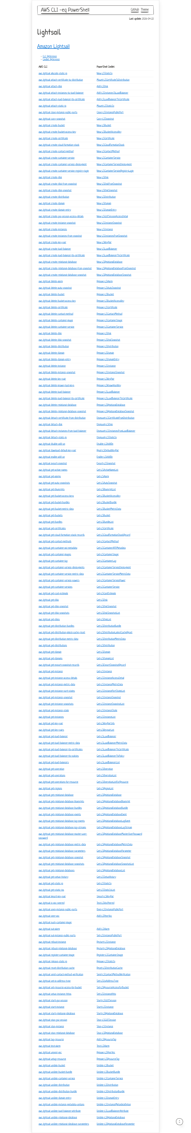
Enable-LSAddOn (105, 457)
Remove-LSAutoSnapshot (109, 288)
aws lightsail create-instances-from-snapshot (60, 236)
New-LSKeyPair (104, 242)
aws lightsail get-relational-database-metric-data (62, 844)
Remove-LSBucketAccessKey (110, 301)
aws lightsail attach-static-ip (52, 106)
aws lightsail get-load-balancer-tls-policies (59, 756)
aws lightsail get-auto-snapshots (54, 483)
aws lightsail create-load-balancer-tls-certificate (62, 255)
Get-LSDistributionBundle (109, 626)
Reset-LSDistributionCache (110, 968)
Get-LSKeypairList (105, 730)
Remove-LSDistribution (107, 346)
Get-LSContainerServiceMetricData (113, 574)
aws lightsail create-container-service (57, 158)
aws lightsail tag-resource (51, 1039)
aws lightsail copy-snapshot (52, 119)
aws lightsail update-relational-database (58, 1117)
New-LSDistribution (106, 197)
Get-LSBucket (103, 515)
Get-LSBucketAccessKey (108, 496)
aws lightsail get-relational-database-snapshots (61, 864)
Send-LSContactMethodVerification (113, 974)
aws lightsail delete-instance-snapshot (57, 372)
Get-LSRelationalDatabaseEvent (112, 814)
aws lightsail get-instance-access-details (58, 678)
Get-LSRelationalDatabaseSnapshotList (115, 864)
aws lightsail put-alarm (49, 929)
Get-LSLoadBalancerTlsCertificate (113, 749)
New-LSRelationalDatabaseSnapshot (114, 275)
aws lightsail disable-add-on (52, 444)
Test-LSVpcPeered (105, 903)
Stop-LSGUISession (106, 1020)
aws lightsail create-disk (50, 177)
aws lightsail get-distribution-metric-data (58, 639)
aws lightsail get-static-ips (51, 890)
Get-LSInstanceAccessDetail (110, 678)
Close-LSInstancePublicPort (110, 112)
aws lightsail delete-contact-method (56, 314)
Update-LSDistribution (107, 1085)
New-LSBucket (104, 125)
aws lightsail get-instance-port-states (57, 691)
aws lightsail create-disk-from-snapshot (58, 184)
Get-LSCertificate (105, 528)
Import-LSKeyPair (105, 896)
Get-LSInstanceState (107, 710)
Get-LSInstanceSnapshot (109, 697)
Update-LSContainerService (110, 1078)
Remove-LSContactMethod (109, 314)
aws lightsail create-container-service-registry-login (64, 171)
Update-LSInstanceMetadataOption (114, 1104)
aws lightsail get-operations (52, 775)
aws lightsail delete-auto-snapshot (55, 288)
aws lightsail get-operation (51, 769)
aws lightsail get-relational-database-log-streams (62, 827)
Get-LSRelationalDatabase (109, 795)
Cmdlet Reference (51, 59)
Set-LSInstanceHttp (106, 994)
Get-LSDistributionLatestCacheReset (114, 632)
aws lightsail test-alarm (49, 1046)
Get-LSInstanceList (106, 717)
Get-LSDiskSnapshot (106, 606)
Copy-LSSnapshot (105, 119)
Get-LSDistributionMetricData (111, 639)
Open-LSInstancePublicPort (110, 909)
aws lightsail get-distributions (53, 645)
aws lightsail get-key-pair (51, 723)
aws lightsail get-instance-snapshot (55, 697)
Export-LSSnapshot (106, 463)
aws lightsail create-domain (52, 203)
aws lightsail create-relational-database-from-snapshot (65, 268)
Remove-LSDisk (104, 333)
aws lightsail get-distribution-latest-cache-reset (62, 632)
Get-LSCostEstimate (106, 593)
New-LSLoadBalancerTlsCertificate (113, 255)
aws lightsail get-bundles (50, 522)
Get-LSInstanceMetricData (110, 684)
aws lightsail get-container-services (55, 587)
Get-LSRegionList (105, 788)
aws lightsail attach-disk (50, 86)
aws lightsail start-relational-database (57, 1013)
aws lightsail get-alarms (50, 476)
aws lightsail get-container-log (53, 561)
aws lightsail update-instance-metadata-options (61, 1104)
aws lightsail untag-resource (52, 1059)
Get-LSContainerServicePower (111, 580)
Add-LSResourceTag (106, 1039)
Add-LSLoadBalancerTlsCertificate (113, 99)
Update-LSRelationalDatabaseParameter (116, 1124)
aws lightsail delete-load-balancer (55, 392)
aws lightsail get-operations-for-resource (58, 782)
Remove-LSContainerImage (109, 320)
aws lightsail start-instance (51, 1007)
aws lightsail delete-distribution (54, 346)
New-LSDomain (104, 203)
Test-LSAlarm (103, 1046)
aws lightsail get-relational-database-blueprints (61, 801)
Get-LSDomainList (105, 658)
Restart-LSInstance (106, 942)
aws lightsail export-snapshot (53, 463)
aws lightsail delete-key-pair (52, 379)
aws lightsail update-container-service (57, 1078)
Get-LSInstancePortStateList (111, 691)
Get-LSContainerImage (108, 554)
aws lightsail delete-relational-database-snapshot (62, 411)
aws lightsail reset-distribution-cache (57, 968)
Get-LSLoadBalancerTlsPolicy (110, 756)
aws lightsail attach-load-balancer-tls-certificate (62, 99)
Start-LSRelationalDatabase (110, 1013)
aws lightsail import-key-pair (52, 896)
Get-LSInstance (104, 671)
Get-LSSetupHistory (106, 877)
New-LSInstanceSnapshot (109, 223)
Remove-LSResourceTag (108, 1059)
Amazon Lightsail (53, 46)
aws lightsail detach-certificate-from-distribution (62, 418)
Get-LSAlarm (103, 476)
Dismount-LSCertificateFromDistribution (115, 418)
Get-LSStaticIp (104, 883)
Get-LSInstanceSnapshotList (110, 704)
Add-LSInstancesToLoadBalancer (112, 93)
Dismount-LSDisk (105, 424)
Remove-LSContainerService (110, 327)
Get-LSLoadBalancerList (108, 762)
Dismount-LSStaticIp (107, 437)
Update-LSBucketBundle (108, 1072)
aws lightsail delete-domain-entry (55, 359)
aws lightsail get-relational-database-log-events (62, 821)
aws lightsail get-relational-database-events (60, 814)
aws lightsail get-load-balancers (54, 762)
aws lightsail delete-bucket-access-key (57, 301)
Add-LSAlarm (103, 929)
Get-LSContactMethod (108, 541)
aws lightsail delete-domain (51, 353)
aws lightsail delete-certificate (53, 307)
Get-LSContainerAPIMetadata (111, 548)
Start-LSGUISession (106, 1000)
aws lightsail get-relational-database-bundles (60, 808)
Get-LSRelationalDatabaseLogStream (114, 827)
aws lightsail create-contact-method (56, 151)
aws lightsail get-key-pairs (51, 730)
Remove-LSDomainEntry (108, 359)
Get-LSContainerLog (106, 561)
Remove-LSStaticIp (106, 961)
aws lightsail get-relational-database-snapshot (61, 857)
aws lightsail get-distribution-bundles (56, 626)
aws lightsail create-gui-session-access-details (61, 216)
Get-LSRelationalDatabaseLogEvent (113, 821)
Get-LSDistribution (106, 645)
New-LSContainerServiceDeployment (114, 164)
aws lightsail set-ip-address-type (55, 981)
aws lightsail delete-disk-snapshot (55, 340)
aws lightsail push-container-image (55, 922)
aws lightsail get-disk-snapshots (54, 613)
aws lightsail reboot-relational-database (58, 948)
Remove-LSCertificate (107, 307)
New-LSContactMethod (108, 151)
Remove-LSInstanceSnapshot (111, 372)
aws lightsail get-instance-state (54, 710)
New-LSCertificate (105, 138)
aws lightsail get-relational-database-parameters (62, 851)
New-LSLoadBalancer (107, 249)
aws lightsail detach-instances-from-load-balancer (62, 431)
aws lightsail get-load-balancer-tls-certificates (61, 749)
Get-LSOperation (105, 769)
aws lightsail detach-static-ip (53, 437)
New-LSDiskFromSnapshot (109, 184)
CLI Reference (50, 56)
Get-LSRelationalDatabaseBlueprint (113, 801)
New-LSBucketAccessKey (109, 132)
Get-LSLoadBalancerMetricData (112, 743)
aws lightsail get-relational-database (56, 795)
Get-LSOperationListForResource (112, 782)
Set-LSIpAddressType (107, 981)
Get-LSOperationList (106, 775)
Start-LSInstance (105, 1007)
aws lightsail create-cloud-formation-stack (59, 145)
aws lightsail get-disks (49, 619)
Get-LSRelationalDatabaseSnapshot (113, 857)
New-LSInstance (105, 229)
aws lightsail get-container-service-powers (59, 580)
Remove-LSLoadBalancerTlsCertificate (115, 398)
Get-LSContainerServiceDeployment (114, 567)
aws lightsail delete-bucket (51, 294)
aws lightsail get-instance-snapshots (56, 704)
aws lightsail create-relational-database (58, 262)
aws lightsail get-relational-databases (57, 870)
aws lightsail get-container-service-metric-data (61, 574)
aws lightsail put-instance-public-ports (57, 935)
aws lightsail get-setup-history (53, 877)
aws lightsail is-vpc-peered (51, 903)
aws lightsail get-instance (51, 671)
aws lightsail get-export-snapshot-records (59, 665)
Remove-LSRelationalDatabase (111, 405)
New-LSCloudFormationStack (110, 145)
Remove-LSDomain (105, 353)
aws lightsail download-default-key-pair (57, 450)
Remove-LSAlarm (105, 281)
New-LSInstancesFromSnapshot (112, 236)
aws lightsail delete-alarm (51, 281)
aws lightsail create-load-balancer (55, 249)
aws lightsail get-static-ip (51, 883)
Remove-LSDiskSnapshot (108, 340)
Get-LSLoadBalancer (106, 736)
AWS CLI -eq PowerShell (65, 10)
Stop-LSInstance (105, 1026)
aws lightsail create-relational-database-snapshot (62, 275)
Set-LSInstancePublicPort (109, 935)
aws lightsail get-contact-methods (55, 541)
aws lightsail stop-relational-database (57, 1033)
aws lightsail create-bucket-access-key (57, 132)
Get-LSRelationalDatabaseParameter (114, 851)
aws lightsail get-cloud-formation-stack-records (62, 535)
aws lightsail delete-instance (52, 366)
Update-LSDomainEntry (108, 1098)
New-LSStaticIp (104, 73)
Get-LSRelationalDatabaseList (111, 870)
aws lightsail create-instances (53, 229)
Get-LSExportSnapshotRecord (111, 665)
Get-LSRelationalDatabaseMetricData (114, 844)
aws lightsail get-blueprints (52, 489)
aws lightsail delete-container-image (56, 320)
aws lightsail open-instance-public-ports (58, 909)
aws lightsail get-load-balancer (53, 736)
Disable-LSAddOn (105, 444)
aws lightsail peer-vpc (49, 916)
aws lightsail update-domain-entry (55, 1098)
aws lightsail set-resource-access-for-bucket (60, 987)
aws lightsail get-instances (51, 717)
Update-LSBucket (105, 1065)
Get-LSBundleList (105, 522)
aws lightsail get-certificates (52, 528)
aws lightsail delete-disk (50, 333)
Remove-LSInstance (106, 366)
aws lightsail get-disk (49, 600)
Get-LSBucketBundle (107, 502)
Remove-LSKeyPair (105, 379)
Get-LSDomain (103, 652)
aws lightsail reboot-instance (52, 942)
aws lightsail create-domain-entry (55, 210)
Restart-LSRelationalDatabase (111, 948)
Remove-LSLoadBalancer (108, 392)
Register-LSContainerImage (110, 955)
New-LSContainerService (108, 158)
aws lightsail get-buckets (51, 515)
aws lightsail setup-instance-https (55, 994)
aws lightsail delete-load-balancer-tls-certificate (61, 398)
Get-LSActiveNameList (107, 470)
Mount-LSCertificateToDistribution (113, 80)
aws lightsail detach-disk (50, 424)
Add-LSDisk (102, 86)
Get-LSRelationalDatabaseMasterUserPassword (119, 834)
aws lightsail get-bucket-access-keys (56, 496)
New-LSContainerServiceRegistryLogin (115, 171)
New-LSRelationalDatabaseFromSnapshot (116, 268)
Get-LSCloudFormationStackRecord (113, 535)
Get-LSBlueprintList (106, 489)
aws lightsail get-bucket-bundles (54, 502)
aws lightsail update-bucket (52, 1065)
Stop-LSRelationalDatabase (110, 1033)
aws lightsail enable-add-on (52, 457)
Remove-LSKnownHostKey (109, 385)
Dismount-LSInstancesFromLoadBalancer (116, 431)
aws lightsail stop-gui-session (53, 1020)
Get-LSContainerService (108, 587)
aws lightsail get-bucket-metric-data (56, 509)
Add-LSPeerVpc (104, 916)
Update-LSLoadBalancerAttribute (113, 1111)
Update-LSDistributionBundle (111, 1091)
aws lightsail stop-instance (51, 1026)
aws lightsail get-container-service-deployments (61, 567)
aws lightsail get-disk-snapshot (53, 606)
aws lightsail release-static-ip (53, 961)
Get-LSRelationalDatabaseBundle (112, 808)
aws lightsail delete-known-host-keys (56, 385)
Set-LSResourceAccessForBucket (113, 987)
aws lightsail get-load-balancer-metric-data (59, 743)
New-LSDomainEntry (106, 210)
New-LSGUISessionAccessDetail (112, 216)
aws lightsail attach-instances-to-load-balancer (61, 93)
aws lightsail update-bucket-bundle (55, 1072)
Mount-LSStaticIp (105, 106)
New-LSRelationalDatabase (109, 262)
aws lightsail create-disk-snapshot (55, 190)
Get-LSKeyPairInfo (106, 723)
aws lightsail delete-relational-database (57, 405)
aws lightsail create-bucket (52, 125)
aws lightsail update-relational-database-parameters (64, 1124)
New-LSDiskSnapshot (107, 190)
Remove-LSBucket (105, 294)
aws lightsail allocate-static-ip (53, 73)
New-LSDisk (102, 177)
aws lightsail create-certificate (53, 138)
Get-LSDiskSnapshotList (108, 613)
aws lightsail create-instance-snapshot (57, 223)
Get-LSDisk (102, 600)
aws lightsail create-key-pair (52, 242)
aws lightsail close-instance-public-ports (58, 112)
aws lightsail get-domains (50, 658)
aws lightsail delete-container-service (56, 327)
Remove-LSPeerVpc (106, 1052)
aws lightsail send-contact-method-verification (61, 974)
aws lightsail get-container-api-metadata (58, 548)
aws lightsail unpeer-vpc (50, 1052)
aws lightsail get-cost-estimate (53, 593)
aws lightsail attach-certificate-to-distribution (61, 80)
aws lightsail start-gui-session (53, 1000)
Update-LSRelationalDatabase (111, 1117)
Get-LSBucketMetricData (109, 509)
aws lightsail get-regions (50, 788)
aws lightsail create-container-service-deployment (63, 164)
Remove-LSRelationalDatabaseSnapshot (115, 411)
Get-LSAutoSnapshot (107, 483)
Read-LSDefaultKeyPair (108, 450)
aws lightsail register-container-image (56, 955)
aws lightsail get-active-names (53, 470)
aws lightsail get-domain (50, 652)
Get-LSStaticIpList (106, 890)
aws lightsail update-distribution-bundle (58, 1091)
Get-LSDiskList (104, 619)
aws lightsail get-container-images (55, 554)
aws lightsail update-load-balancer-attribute (60, 1111)
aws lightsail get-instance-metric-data (57, 684)
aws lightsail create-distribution (54, 197)
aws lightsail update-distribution (54, 1085)
